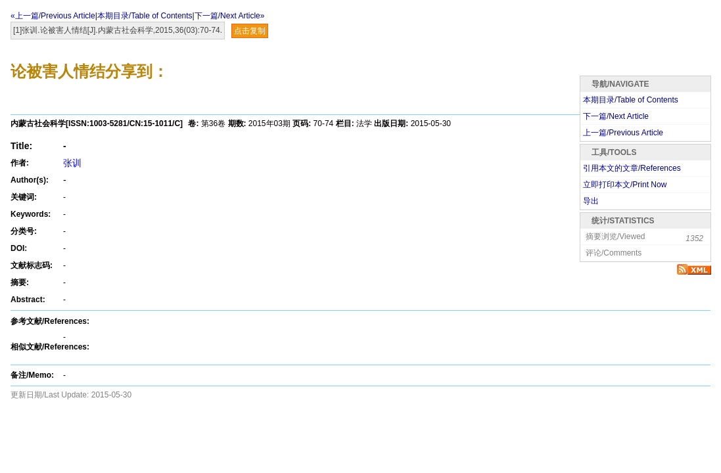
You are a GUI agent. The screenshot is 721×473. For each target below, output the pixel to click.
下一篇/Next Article (616, 116)
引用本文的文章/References (632, 168)
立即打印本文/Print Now (624, 184)
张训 (72, 163)
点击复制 (250, 30)
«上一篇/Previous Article (53, 15)
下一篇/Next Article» (230, 15)
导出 (591, 201)
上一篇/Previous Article (623, 132)
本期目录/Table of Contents (145, 15)
